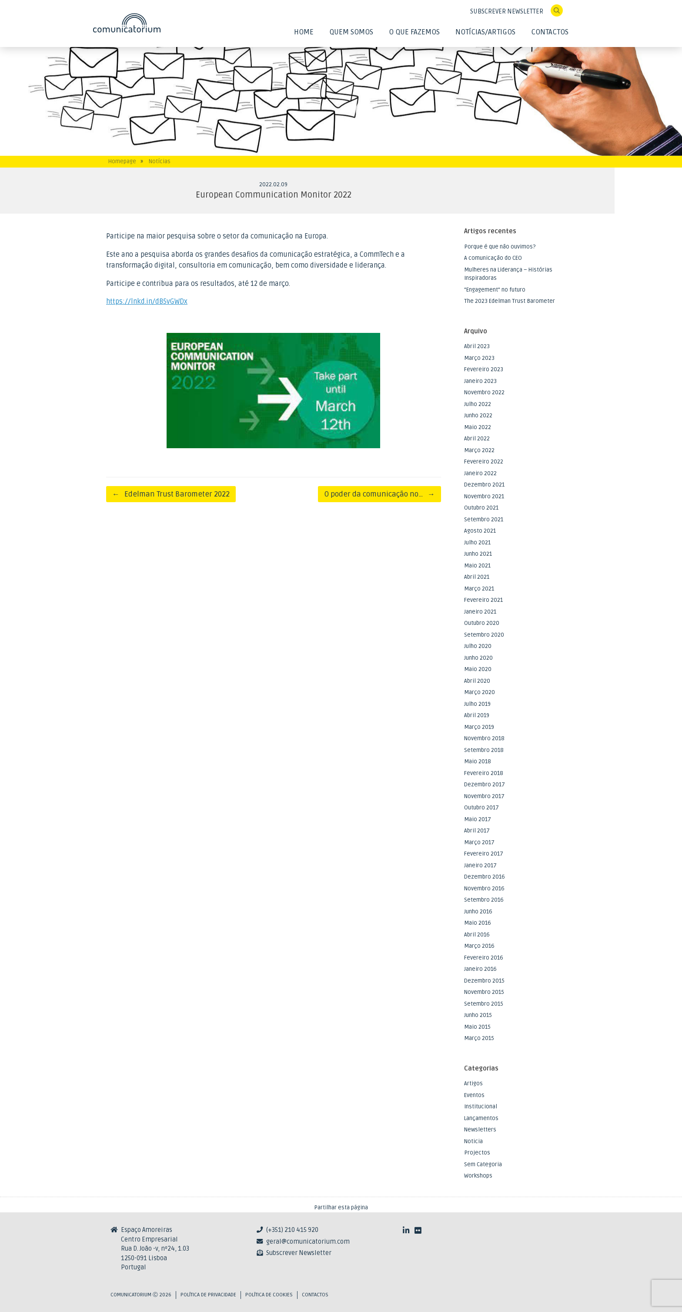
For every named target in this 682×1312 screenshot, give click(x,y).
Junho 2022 (478, 415)
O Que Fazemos (414, 32)
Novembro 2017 (484, 796)
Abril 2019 (476, 715)
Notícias (159, 161)
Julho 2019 (477, 704)
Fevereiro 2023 (483, 369)
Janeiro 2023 (480, 381)
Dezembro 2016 (484, 876)
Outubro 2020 (481, 623)
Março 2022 (479, 450)
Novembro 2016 (484, 888)
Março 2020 (479, 692)
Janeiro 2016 (480, 969)
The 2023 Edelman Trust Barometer (509, 301)
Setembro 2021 (483, 519)
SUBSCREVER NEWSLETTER (506, 11)
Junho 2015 (478, 1015)
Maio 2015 (477, 1026)
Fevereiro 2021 (483, 600)
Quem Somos (351, 32)
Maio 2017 (477, 819)
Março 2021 (479, 588)
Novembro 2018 (484, 738)
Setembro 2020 (484, 634)
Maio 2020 (477, 669)
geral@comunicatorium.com (308, 1241)
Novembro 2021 (484, 496)
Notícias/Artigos (485, 32)
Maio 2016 (477, 922)
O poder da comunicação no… (379, 494)
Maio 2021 (477, 565)
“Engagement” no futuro (494, 289)
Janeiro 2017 (480, 865)
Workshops (478, 1175)
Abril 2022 (477, 438)
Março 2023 (479, 358)
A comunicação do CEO (493, 258)
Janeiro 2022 (480, 473)
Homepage (122, 161)
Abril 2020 (477, 681)
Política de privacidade (208, 1295)
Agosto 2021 (480, 530)
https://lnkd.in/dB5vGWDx (146, 301)
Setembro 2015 (483, 1003)
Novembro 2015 (484, 992)
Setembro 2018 (484, 750)
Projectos (477, 1152)
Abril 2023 (477, 346)
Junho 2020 (478, 657)
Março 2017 (479, 842)
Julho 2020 (477, 646)
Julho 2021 (477, 542)
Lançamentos (481, 1118)
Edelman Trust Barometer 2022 (171, 494)
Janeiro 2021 (480, 611)
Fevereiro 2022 (483, 461)
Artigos (473, 1083)
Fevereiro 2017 (483, 853)
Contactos (549, 32)
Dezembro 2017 (484, 784)
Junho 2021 (478, 553)
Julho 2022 (477, 404)
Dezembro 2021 (484, 484)
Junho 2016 (478, 911)
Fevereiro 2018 (483, 773)
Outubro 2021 (481, 507)
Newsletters (480, 1129)
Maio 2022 (477, 427)
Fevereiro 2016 (483, 957)
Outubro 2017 (481, 807)
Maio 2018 (477, 761)
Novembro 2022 (484, 392)
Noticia (473, 1141)
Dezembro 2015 (484, 980)
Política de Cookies (269, 1295)
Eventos (474, 1095)
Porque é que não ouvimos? (499, 246)
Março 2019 (479, 727)
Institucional (480, 1106)
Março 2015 (479, 1038)
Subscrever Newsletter (298, 1253)
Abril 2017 (477, 830)
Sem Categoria (483, 1164)
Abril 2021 (476, 577)
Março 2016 (479, 946)
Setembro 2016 (484, 899)
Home (304, 32)
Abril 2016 (477, 934)
